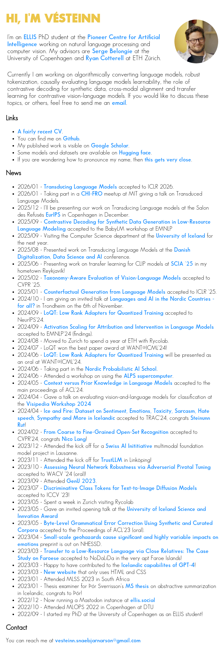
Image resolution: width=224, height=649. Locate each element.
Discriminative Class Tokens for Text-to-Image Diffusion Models (120, 488)
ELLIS (30, 37)
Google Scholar (109, 145)
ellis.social (142, 600)
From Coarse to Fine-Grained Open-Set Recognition (106, 432)
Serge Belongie (112, 51)
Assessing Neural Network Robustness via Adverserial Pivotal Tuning (127, 467)
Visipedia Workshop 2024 (58, 404)
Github (71, 138)
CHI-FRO (91, 193)
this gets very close (168, 159)
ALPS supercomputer (148, 376)
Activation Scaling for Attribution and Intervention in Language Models (129, 327)
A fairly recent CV (40, 131)
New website (60, 572)
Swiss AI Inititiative (129, 446)
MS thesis (137, 586)
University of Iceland (180, 236)
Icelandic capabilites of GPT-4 (158, 565)
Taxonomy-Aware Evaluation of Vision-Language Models (112, 278)
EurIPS (53, 215)
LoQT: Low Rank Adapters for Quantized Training (103, 313)
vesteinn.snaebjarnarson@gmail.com (98, 640)
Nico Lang (74, 439)
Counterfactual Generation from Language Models (104, 292)
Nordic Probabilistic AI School (121, 369)
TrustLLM (111, 460)
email (119, 103)
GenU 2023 (81, 481)
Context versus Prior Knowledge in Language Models (108, 383)
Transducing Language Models (80, 186)
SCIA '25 (182, 264)
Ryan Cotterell (105, 58)
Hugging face (135, 152)
